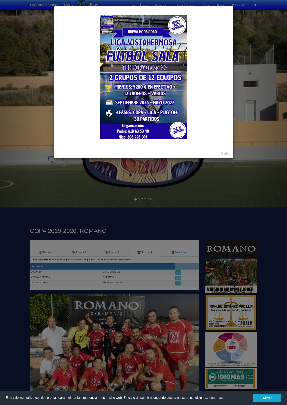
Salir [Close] (225, 153)
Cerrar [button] (267, 397)
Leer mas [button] (216, 397)
